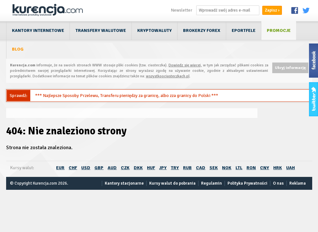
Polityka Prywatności (247, 183)
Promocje (279, 30)
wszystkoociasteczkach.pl (167, 76)
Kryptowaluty (154, 30)
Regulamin (211, 183)
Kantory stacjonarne (124, 183)
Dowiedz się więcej (185, 65)
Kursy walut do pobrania (172, 183)
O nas (278, 183)
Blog (18, 49)
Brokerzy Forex (201, 30)
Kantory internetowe (38, 30)
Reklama (297, 183)
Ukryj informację (290, 67)
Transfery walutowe (100, 30)
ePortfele (243, 30)
